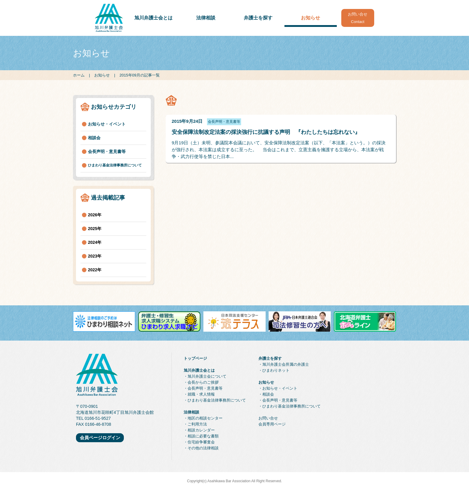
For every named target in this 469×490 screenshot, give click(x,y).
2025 (92, 228)
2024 (92, 242)
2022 (92, 269)
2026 (92, 214)
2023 (92, 256)
